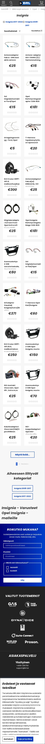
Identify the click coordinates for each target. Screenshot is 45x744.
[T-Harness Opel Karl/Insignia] (33, 306)
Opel (34, 9)
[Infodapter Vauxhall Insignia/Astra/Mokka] (12, 306)
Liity (22, 580)
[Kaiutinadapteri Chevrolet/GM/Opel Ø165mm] (12, 430)
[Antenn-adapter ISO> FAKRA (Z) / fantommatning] (33, 58)
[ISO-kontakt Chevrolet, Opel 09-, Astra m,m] (12, 389)
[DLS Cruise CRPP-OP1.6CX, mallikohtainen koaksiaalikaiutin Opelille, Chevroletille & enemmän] (12, 347)
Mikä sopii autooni (20, 9)
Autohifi (4, 9)
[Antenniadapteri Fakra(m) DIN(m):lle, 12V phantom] (33, 182)
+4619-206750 (22, 665)
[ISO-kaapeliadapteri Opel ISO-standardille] (33, 430)
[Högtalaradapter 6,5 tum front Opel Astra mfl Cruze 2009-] (12, 223)
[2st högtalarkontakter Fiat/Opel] (33, 265)
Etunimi (6, 552)
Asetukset (8, 739)
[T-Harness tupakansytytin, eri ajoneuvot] (33, 141)
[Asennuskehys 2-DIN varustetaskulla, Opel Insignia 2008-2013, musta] (12, 265)
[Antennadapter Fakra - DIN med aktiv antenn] (12, 58)
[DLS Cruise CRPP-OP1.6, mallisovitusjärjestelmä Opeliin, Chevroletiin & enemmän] (12, 182)
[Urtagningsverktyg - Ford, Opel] (12, 141)
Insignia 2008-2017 (31, 24)
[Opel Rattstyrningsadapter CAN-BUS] (33, 100)
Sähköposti (8, 541)
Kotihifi (11, 571)
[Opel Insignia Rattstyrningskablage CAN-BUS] (33, 223)
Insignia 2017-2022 (14, 22)
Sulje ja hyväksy (25, 739)
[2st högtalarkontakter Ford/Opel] (12, 100)
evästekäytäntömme (30, 705)
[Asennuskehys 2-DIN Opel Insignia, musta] (33, 347)
